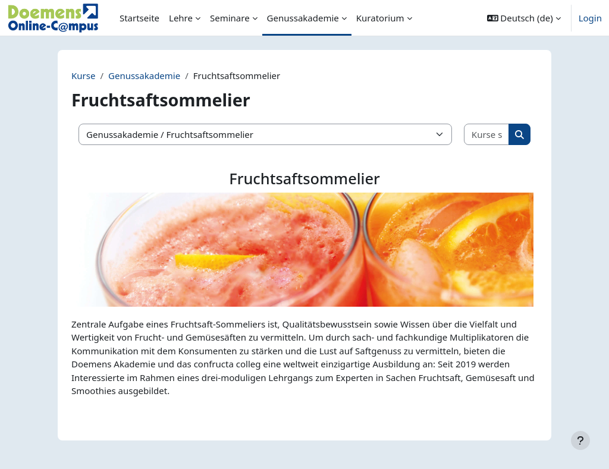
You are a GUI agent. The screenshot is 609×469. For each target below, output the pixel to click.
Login (590, 18)
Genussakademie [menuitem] (303, 18)
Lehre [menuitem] (181, 18)
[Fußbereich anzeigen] (580, 440)
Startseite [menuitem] (139, 18)
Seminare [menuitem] (230, 18)
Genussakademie (144, 75)
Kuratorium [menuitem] (380, 18)
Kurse (83, 75)
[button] (524, 18)
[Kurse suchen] (487, 135)
